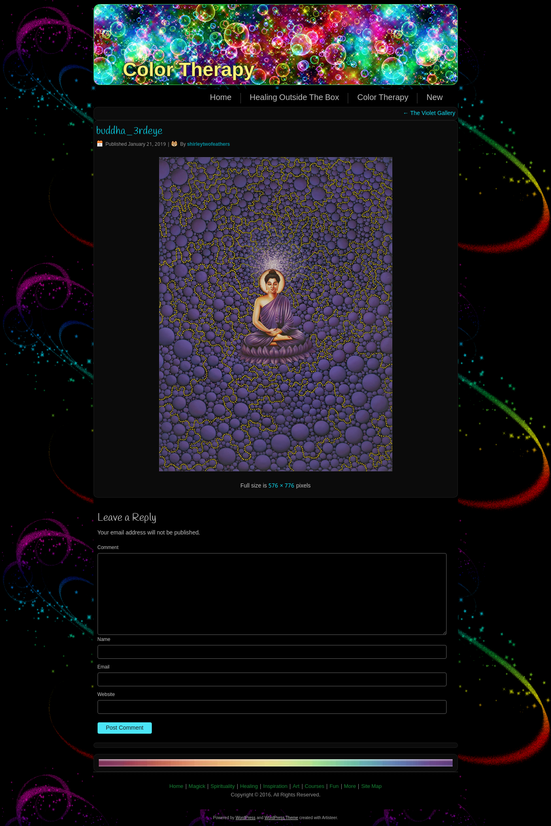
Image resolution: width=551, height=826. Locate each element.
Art (296, 786)
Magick (197, 786)
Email (104, 667)
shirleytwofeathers (208, 145)
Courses (314, 786)
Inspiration (275, 786)
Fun (334, 786)
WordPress (245, 817)
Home (220, 98)
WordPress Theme (281, 817)
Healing (249, 786)
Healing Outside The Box (294, 98)
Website (106, 695)
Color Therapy (188, 69)
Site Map (371, 786)
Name (104, 640)
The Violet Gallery (429, 113)
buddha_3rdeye (129, 131)
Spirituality (223, 786)
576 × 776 (281, 486)
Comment (108, 548)
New (434, 98)
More (350, 786)
